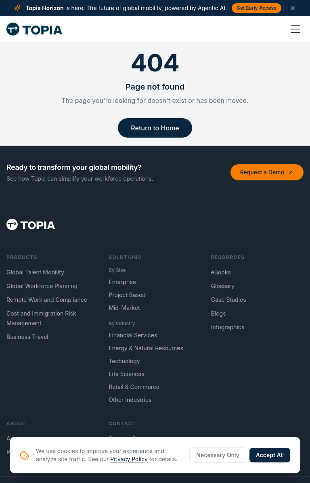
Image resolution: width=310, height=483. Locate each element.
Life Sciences (127, 373)
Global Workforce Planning (42, 285)
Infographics (228, 327)
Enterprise (122, 281)
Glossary (223, 285)
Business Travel (27, 336)
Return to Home (155, 128)
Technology (124, 361)
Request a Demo (267, 172)
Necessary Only (217, 455)
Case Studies (228, 299)
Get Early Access (256, 8)
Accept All (270, 455)
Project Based (127, 294)
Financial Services (133, 335)
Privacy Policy (129, 459)
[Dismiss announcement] (292, 8)
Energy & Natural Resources (146, 348)
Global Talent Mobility (35, 272)
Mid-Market (124, 307)
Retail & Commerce (134, 386)
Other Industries (130, 399)
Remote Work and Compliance (46, 299)
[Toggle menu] (295, 29)
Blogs (218, 313)
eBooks (221, 272)
